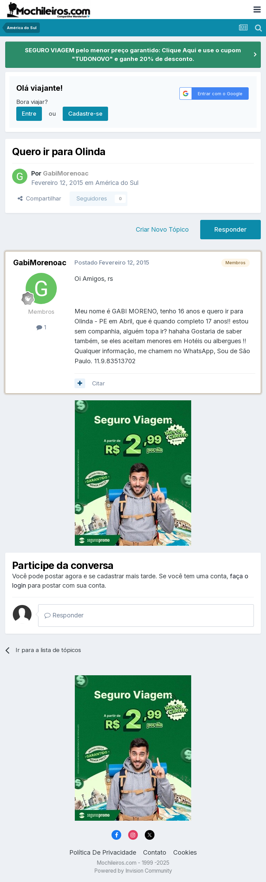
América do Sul (117, 182)
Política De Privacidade (102, 852)
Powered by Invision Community (133, 870)
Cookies (185, 852)
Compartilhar (39, 198)
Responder (230, 229)
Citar (98, 383)
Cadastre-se (85, 113)
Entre (29, 113)
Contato (154, 852)
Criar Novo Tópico (162, 229)
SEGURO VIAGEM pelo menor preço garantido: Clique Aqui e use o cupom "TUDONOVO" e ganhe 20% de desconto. (133, 54)
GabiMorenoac (39, 262)
